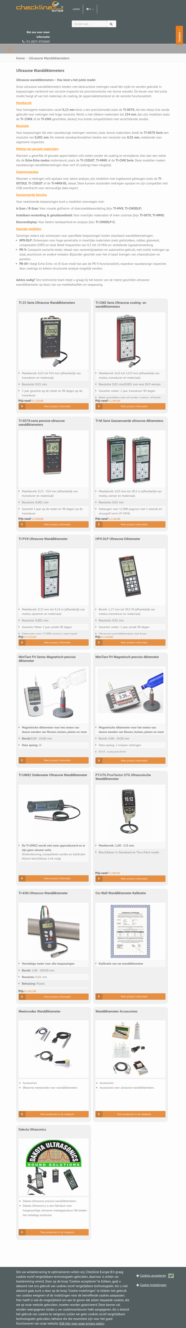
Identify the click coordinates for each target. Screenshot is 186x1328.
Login (76, 9)
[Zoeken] (111, 23)
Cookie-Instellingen (153, 1285)
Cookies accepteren (157, 1276)
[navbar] (9, 49)
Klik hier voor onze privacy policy (81, 1323)
